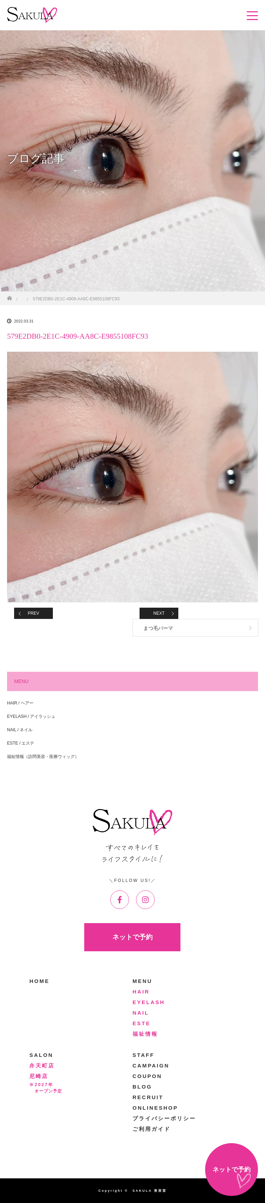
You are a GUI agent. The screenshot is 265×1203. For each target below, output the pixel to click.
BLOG (142, 1087)
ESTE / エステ (20, 743)
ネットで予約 (132, 937)
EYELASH (148, 1002)
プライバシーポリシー (164, 1118)
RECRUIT (148, 1097)
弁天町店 (42, 1066)
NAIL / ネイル (19, 729)
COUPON (147, 1076)
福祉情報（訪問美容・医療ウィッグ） (43, 756)
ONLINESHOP (155, 1108)
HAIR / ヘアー (20, 703)
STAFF (143, 1055)
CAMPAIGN (151, 1066)
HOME (39, 981)
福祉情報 (145, 1034)
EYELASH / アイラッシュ (31, 716)
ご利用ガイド (151, 1129)
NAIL (140, 1013)
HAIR (141, 992)
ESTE (141, 1023)
